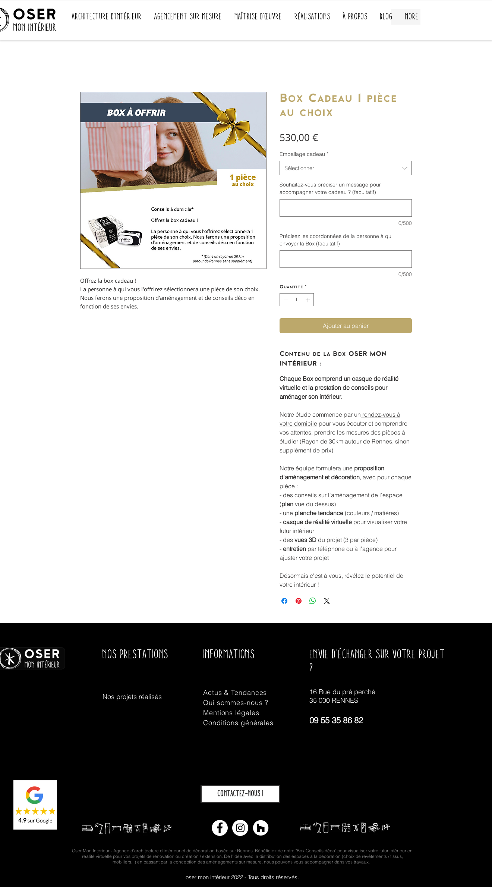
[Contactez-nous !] (240, 794)
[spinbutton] (297, 300)
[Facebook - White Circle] (220, 828)
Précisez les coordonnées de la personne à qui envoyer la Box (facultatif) (336, 240)
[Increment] (308, 300)
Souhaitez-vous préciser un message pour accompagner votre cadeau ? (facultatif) (330, 188)
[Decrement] (285, 300)
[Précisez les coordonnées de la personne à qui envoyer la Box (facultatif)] (345, 259)
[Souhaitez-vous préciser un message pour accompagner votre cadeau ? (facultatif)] (345, 208)
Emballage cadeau (304, 154)
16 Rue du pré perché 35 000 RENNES (342, 696)
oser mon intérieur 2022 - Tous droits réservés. (242, 877)
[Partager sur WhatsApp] (312, 600)
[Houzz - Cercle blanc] (261, 828)
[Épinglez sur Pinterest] (298, 600)
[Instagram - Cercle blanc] (240, 828)
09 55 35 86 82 (336, 720)
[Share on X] (326, 600)
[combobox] (346, 168)
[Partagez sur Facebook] (284, 600)
